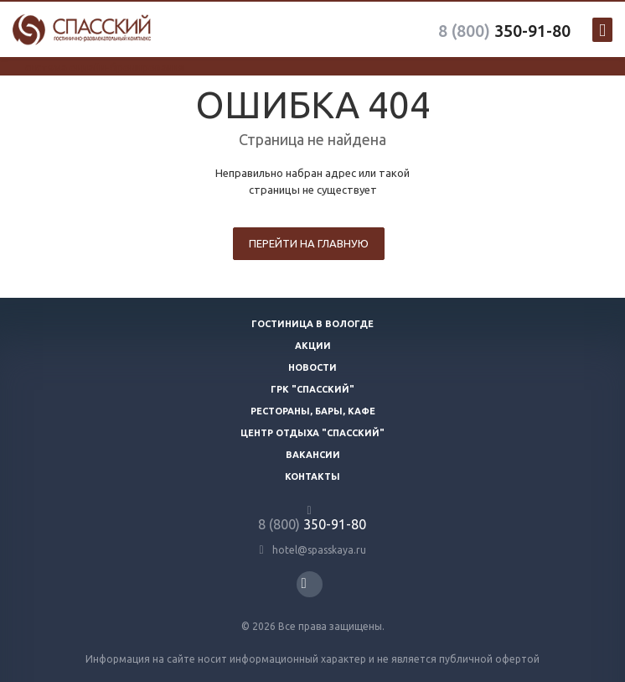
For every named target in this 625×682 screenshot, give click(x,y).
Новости (312, 367)
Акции (313, 346)
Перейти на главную (309, 243)
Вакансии (313, 455)
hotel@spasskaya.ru (319, 549)
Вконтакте (304, 583)
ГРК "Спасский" (312, 389)
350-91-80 (504, 30)
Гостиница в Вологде (312, 324)
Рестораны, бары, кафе (313, 411)
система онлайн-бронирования (104, 67)
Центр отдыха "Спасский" (312, 433)
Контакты (312, 476)
